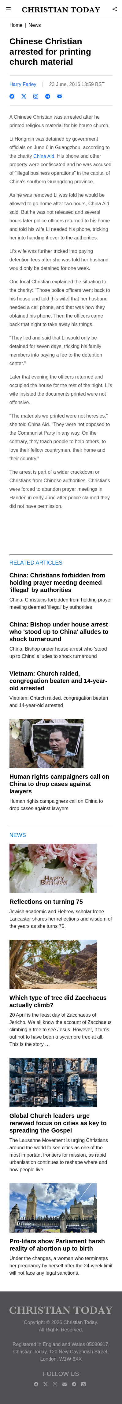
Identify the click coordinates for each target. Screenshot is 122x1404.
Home (16, 25)
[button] (8, 10)
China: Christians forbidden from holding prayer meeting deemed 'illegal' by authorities (57, 582)
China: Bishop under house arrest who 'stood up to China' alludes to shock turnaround (59, 631)
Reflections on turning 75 (46, 901)
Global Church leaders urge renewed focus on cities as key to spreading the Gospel (58, 1123)
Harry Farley (22, 84)
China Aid (43, 156)
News (35, 25)
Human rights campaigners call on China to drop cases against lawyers (59, 784)
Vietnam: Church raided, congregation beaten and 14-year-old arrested (58, 680)
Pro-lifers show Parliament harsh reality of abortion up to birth (57, 1245)
